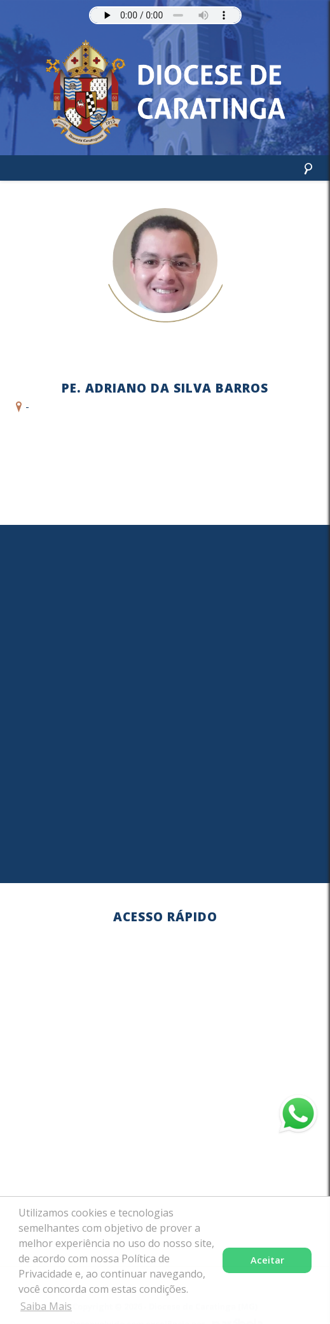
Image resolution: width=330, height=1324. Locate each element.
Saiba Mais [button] (46, 1306)
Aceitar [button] (267, 1260)
